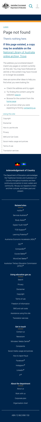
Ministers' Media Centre (20, 341)
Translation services (11, 151)
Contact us (20, 332)
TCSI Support (20, 230)
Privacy (6, 132)
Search (20, 280)
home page (11, 101)
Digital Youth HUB (20, 225)
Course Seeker (19, 254)
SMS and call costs (20, 308)
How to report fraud (20, 356)
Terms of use (8, 146)
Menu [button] (37, 7)
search (18, 95)
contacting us (29, 108)
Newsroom (20, 337)
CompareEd (19, 249)
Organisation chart (20, 403)
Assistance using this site (20, 313)
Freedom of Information (20, 304)
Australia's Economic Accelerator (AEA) (20, 239)
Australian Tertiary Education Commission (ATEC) (20, 264)
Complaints (20, 346)
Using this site (9, 114)
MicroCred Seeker (19, 259)
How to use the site (10, 128)
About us (20, 389)
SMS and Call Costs (10, 137)
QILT (20, 244)
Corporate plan (20, 398)
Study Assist (20, 220)
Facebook (20, 361)
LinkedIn (20, 370)
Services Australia (20, 215)
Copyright (7, 118)
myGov (20, 210)
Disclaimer (7, 123)
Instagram (20, 365)
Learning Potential (20, 235)
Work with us (20, 393)
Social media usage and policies (15, 141)
